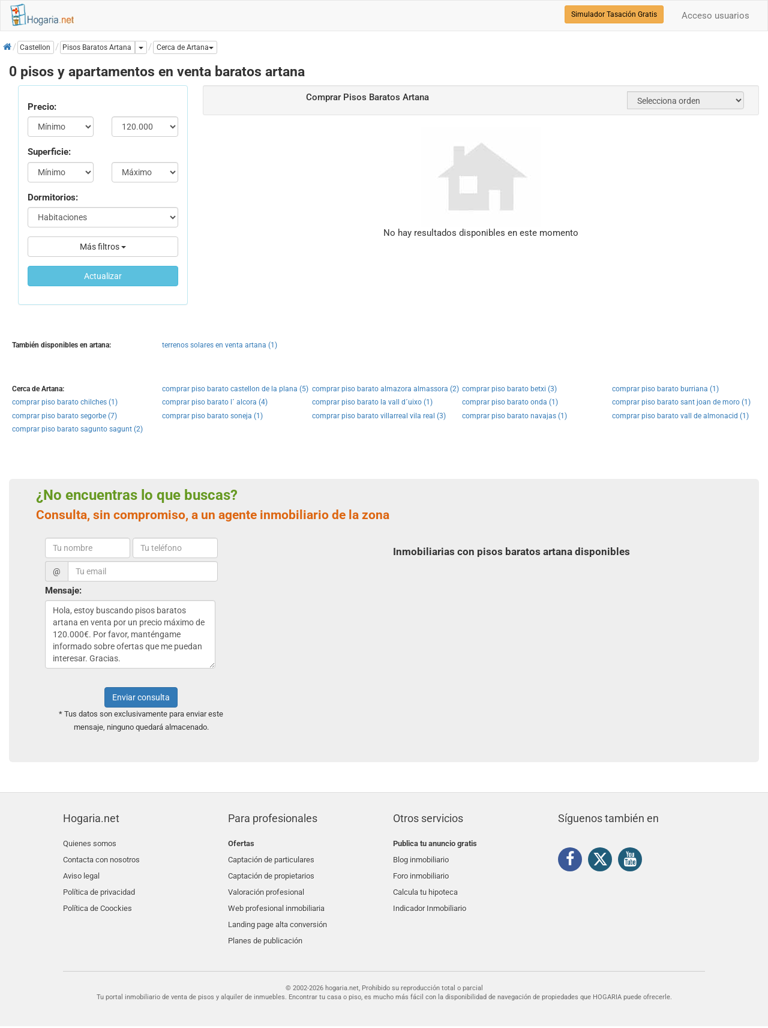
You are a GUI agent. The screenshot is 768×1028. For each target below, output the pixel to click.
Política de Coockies (97, 899)
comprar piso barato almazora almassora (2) (385, 389)
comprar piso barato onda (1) (510, 402)
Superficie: (49, 151)
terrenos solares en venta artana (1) (219, 345)
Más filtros (103, 246)
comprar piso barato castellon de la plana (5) (235, 389)
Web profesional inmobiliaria (276, 899)
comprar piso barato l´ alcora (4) (215, 402)
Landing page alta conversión (277, 914)
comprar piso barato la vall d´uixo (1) (372, 402)
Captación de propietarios (271, 871)
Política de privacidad (99, 886)
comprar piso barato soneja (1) (212, 416)
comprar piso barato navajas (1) (514, 416)
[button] (185, 47)
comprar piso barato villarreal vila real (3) (379, 416)
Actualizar (103, 276)
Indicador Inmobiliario (429, 899)
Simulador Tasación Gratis (614, 14)
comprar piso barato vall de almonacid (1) (680, 416)
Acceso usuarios (715, 15)
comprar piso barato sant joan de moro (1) (681, 402)
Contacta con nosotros (101, 857)
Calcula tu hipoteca (425, 886)
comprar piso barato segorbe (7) (64, 416)
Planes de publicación (265, 928)
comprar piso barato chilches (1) (65, 402)
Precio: (42, 106)
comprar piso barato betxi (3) (509, 389)
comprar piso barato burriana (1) (665, 389)
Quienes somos (89, 843)
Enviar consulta (141, 697)
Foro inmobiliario (421, 871)
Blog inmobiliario (421, 857)
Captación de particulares (271, 857)
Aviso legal (81, 871)
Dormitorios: (53, 197)
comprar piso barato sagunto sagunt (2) (77, 429)
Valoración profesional (266, 886)
